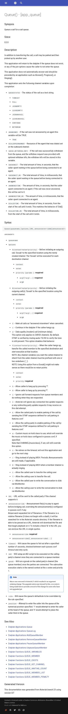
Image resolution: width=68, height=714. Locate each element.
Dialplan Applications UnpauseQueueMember (27, 648)
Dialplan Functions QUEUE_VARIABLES (25, 652)
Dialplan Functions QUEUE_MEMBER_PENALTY (28, 677)
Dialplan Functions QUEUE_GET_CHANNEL (26, 664)
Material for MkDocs (19, 705)
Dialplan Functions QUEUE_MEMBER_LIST (26, 672)
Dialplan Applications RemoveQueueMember (27, 639)
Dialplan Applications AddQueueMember (25, 635)
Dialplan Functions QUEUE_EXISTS (23, 660)
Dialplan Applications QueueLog (22, 631)
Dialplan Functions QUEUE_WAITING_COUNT (27, 668)
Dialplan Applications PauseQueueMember (26, 643)
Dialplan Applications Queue (20, 627)
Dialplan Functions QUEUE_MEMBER (24, 656)
